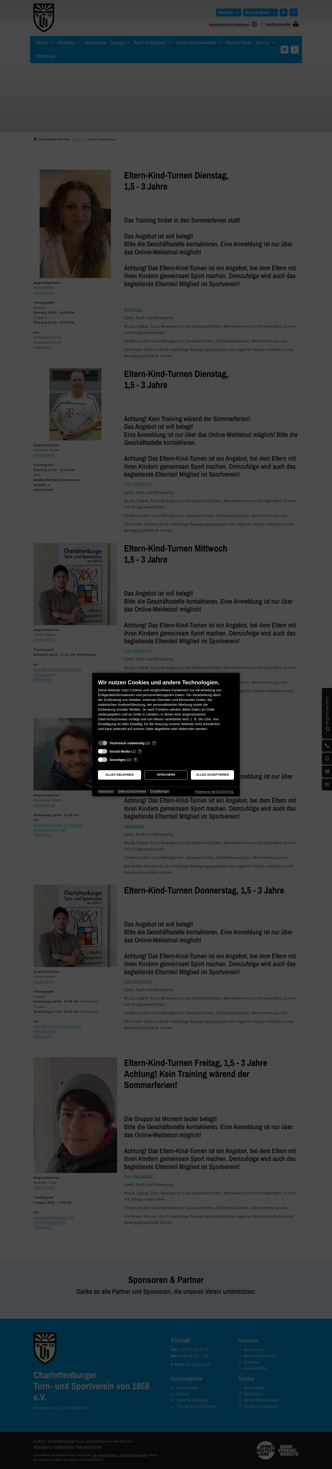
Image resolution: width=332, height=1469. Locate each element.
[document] (166, 708)
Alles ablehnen (119, 775)
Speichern (166, 775)
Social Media (120, 751)
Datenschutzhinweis (132, 791)
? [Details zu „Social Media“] (140, 751)
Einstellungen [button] (159, 791)
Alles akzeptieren (212, 775)
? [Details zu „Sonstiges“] (135, 759)
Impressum (106, 791)
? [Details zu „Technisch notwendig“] (154, 743)
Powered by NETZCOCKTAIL (214, 791)
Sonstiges (118, 760)
